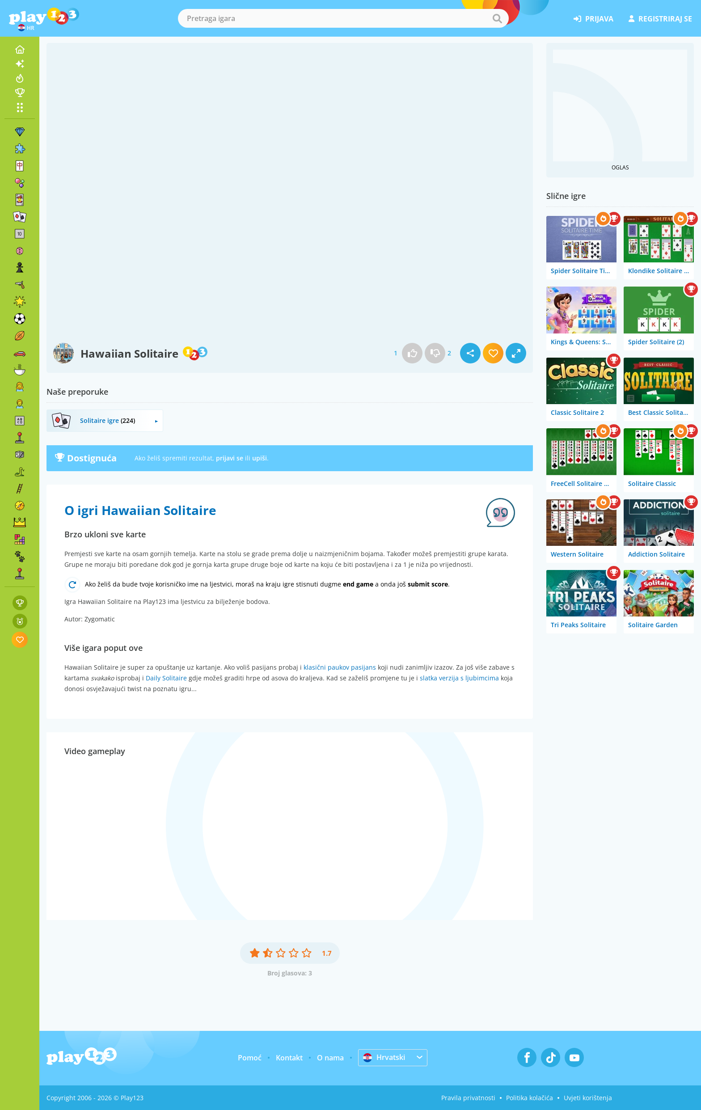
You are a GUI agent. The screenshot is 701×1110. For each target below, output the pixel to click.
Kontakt (289, 1058)
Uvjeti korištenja (588, 1097)
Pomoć (250, 1058)
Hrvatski (384, 1057)
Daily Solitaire (166, 678)
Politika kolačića (529, 1097)
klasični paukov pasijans (340, 667)
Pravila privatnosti (468, 1097)
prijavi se (229, 458)
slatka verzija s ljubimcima (459, 678)
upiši (259, 458)
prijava (593, 19)
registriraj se (660, 19)
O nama (330, 1058)
